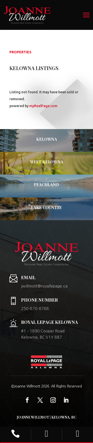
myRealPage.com (43, 106)
